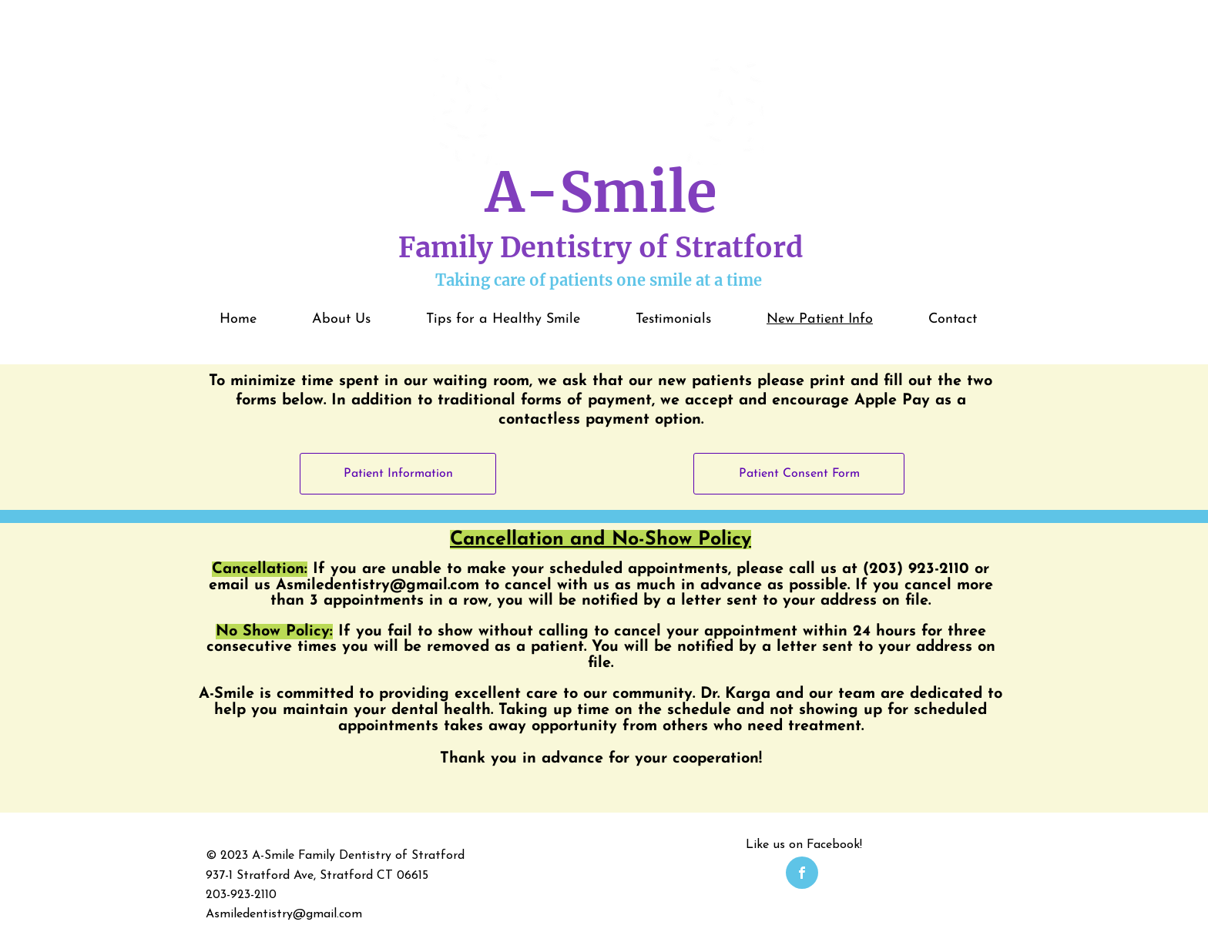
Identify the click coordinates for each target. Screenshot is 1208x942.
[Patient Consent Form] (798, 473)
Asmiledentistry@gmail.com (377, 585)
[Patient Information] (398, 473)
